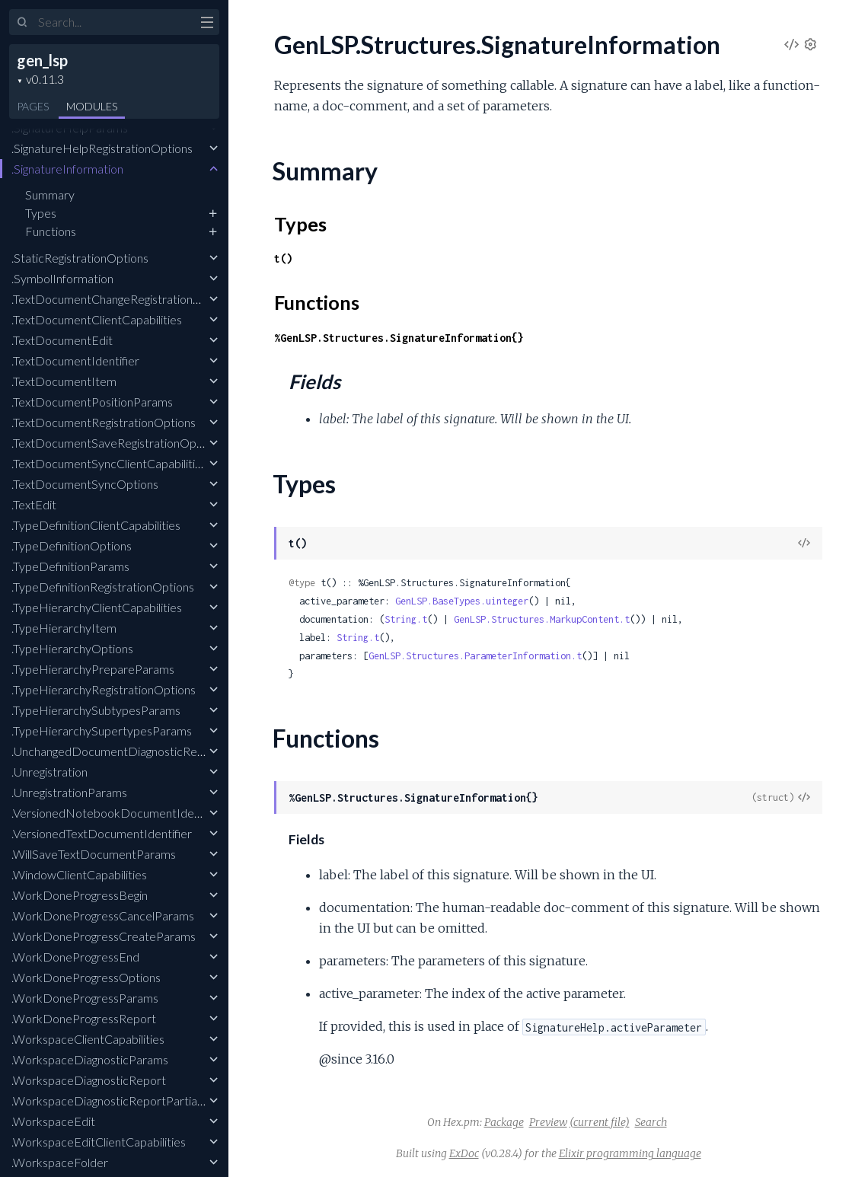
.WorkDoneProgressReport (83, 1018)
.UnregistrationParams (69, 792)
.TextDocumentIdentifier (75, 360)
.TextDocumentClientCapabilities (96, 319)
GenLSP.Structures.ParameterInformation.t (475, 656)
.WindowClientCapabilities (79, 874)
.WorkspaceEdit (53, 1121)
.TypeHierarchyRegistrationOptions (103, 689)
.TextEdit (33, 504)
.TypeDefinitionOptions (71, 545)
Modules (91, 106)
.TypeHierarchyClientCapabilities (96, 607)
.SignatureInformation (67, 168)
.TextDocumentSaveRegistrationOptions (116, 442)
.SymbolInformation (62, 278)
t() (283, 258)
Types (40, 213)
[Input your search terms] (114, 22)
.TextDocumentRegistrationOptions (103, 422)
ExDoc (464, 1153)
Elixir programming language (630, 1153)
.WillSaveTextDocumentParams (93, 854)
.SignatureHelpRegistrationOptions (102, 148)
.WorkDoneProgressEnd (75, 956)
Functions (50, 231)
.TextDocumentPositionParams (92, 401)
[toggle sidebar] (206, 24)
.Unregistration (49, 771)
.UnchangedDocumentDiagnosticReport (115, 751)
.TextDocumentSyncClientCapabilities (109, 463)
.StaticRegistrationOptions (79, 257)
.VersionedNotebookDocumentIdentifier (118, 812)
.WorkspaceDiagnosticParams (89, 1059)
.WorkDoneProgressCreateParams (103, 936)
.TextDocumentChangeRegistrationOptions (123, 299)
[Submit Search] (22, 23)
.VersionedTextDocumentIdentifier (101, 833)
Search (651, 1122)
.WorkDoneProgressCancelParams (102, 915)
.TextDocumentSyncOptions (84, 484)
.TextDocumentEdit (62, 340)
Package (504, 1122)
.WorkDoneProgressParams (84, 997)
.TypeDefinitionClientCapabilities (95, 525)
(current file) (600, 1122)
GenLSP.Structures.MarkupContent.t (542, 619)
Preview (548, 1122)
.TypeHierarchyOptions (72, 648)
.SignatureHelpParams (69, 127)
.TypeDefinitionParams (70, 566)
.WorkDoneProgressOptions (86, 977)
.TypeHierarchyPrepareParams (92, 669)
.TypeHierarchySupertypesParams (101, 730)
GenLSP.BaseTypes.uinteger (461, 601)
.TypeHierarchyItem (63, 627)
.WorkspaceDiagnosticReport (88, 1080)
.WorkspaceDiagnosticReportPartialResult (121, 1100)
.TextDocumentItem (63, 381)
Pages (33, 106)
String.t (406, 619)
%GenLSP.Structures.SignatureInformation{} (399, 337)
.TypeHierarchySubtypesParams (95, 710)
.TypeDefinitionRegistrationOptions (102, 586)
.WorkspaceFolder (59, 1162)
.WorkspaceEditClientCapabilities (98, 1141)
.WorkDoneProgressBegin (79, 895)
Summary (50, 194)
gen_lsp (42, 60)
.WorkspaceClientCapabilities (87, 1039)
